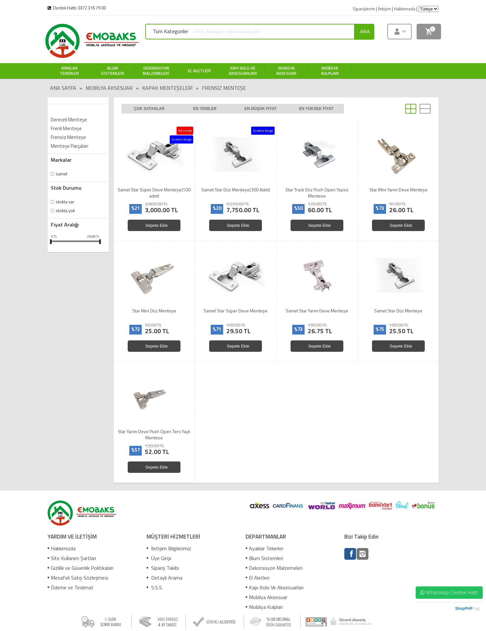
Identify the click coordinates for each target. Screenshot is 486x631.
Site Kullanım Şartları (72, 558)
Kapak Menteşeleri (167, 88)
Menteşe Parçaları (69, 146)
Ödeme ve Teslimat (70, 587)
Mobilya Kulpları (264, 607)
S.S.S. (155, 587)
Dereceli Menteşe (69, 119)
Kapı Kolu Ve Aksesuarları (275, 587)
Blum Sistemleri (264, 558)
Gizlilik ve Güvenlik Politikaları (80, 568)
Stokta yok (65, 210)
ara (365, 31)
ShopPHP (463, 608)
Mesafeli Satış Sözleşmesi (78, 578)
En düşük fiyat (260, 108)
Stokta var (65, 202)
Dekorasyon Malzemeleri (274, 568)
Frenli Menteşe (66, 128)
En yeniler (205, 108)
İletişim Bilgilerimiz (169, 548)
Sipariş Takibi (163, 568)
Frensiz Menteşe (224, 88)
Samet (61, 174)
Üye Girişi (159, 558)
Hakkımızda (62, 548)
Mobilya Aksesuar (109, 88)
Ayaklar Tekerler (264, 548)
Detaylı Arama (164, 578)
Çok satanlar (149, 108)
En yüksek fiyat (316, 108)
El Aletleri (257, 578)
